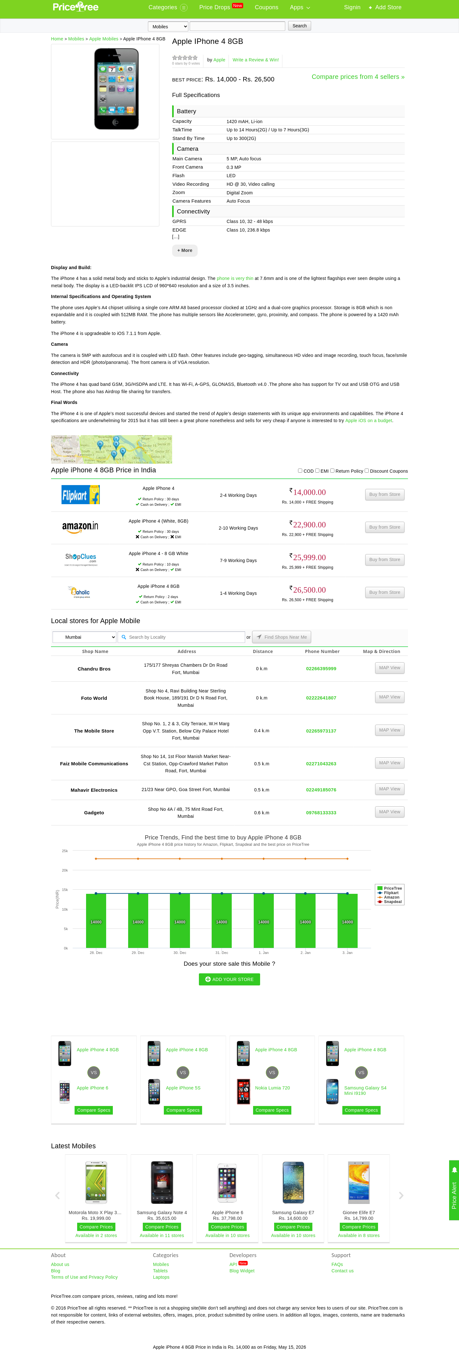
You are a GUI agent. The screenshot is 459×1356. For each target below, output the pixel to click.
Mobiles (161, 1264)
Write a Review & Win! (256, 59)
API (238, 1264)
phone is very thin (235, 278)
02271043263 (321, 763)
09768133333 (321, 812)
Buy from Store (384, 494)
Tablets (160, 1270)
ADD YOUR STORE (229, 979)
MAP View (389, 667)
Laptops (161, 1277)
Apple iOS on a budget (368, 420)
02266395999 (321, 668)
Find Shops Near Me (281, 637)
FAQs (337, 1264)
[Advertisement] (105, 185)
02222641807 (321, 697)
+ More (184, 250)
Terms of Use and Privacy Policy (84, 1277)
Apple (219, 59)
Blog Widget (242, 1270)
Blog (55, 1270)
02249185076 (321, 789)
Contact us (343, 1270)
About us (60, 1264)
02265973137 (321, 731)
